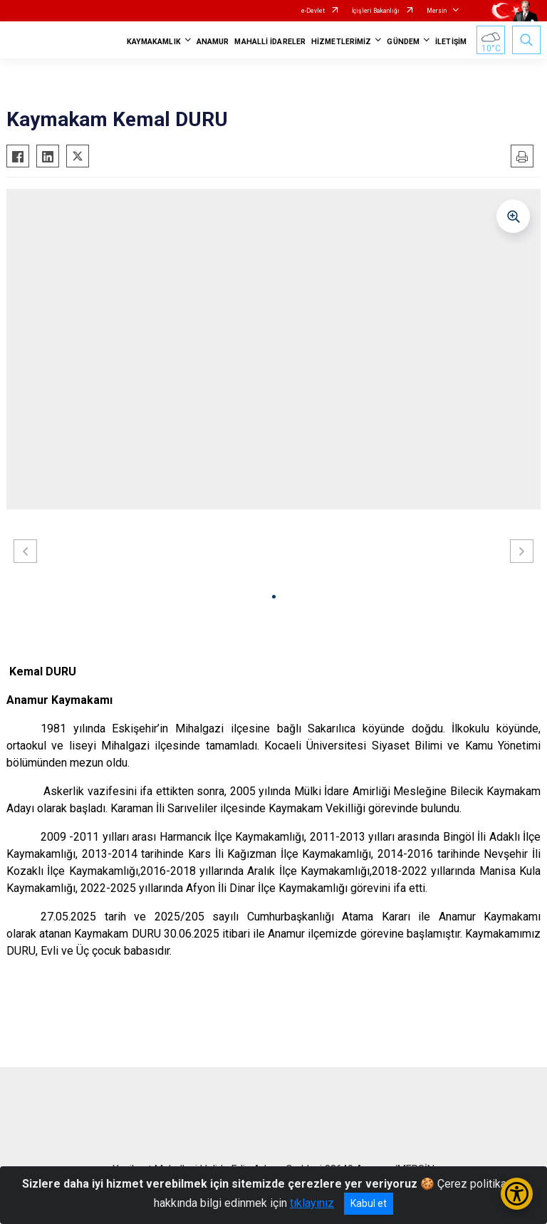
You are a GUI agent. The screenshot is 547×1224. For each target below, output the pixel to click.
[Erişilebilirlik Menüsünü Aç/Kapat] (517, 1194)
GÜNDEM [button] (403, 41)
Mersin (437, 10)
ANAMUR (213, 41)
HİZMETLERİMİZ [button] (341, 41)
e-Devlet (313, 10)
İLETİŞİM (451, 41)
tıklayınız (312, 1203)
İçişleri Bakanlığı (376, 10)
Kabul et (368, 1203)
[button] (274, 596)
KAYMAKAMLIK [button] (154, 41)
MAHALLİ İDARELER (270, 41)
